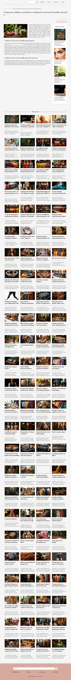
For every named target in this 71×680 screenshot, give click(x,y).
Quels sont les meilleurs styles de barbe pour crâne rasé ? (12, 498)
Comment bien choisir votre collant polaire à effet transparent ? (12, 303)
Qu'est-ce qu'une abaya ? (59, 432)
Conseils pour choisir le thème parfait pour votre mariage (11, 149)
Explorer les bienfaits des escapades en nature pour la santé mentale (27, 149)
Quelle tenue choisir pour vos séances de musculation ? (59, 607)
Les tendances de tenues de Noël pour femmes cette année (27, 171)
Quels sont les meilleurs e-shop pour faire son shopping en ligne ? (27, 651)
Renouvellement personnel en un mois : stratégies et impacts (43, 126)
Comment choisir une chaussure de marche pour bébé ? (59, 281)
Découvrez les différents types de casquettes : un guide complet (42, 216)
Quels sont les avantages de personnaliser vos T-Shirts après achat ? (11, 171)
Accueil (5, 8)
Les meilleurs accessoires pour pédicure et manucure (43, 542)
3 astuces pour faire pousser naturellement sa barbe (27, 585)
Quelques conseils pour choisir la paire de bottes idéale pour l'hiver (11, 325)
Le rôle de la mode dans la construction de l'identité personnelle (12, 216)
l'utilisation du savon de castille (17, 44)
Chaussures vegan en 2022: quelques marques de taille (42, 390)
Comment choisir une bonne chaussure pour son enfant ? (59, 325)
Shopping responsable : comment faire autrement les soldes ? (12, 651)
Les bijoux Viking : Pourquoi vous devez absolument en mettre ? (58, 498)
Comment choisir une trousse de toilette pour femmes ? (26, 607)
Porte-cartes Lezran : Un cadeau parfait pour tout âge (11, 193)
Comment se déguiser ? (11, 519)
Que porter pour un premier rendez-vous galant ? (57, 303)
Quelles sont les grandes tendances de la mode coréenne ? (42, 498)
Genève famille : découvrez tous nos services (25, 368)
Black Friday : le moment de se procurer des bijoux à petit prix (27, 325)
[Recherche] (29, 2)
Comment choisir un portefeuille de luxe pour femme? (58, 585)
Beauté (48, 2)
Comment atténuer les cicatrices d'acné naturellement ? (59, 62)
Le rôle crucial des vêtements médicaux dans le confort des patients (59, 193)
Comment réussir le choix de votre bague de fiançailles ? (27, 238)
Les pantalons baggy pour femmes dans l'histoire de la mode (43, 193)
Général (62, 2)
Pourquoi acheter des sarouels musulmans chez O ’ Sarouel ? (59, 477)
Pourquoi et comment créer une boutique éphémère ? (42, 325)
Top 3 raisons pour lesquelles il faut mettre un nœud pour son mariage (43, 520)
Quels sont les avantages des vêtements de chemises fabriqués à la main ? (27, 412)
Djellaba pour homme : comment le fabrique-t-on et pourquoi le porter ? (12, 477)
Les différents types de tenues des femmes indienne (11, 433)
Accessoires (55, 2)
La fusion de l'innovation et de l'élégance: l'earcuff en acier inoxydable (27, 193)
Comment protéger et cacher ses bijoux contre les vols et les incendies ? (27, 259)
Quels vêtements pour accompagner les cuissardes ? (11, 346)
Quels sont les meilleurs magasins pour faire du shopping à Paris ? (58, 629)
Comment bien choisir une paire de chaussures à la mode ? (43, 346)
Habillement (42, 2)
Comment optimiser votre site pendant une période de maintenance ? (27, 126)
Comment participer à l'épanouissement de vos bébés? (58, 238)
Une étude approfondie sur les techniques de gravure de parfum (58, 171)
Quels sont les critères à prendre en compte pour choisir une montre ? (42, 303)
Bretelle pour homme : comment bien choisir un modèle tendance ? (11, 390)
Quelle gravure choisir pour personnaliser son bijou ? (58, 346)
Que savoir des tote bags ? (59, 258)
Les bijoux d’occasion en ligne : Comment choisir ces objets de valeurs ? (11, 585)
